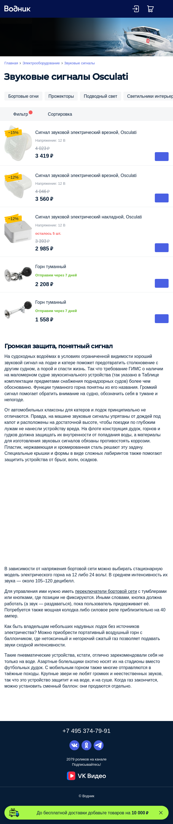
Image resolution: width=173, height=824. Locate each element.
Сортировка (60, 114)
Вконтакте (74, 745)
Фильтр (20, 114)
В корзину (162, 156)
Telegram (99, 745)
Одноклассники (86, 745)
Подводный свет (100, 96)
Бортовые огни (23, 96)
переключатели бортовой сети (106, 591)
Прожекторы (61, 96)
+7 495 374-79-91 (86, 730)
